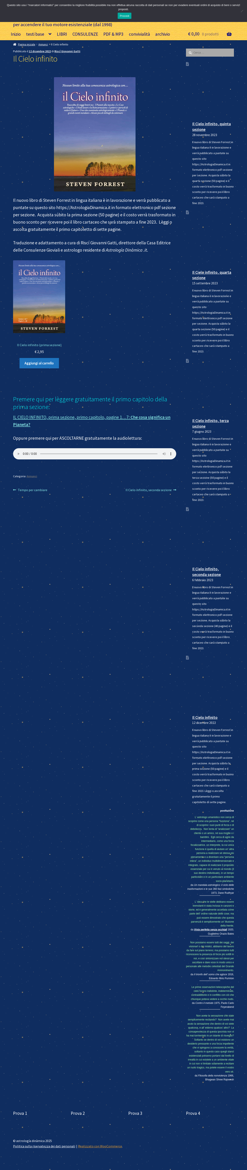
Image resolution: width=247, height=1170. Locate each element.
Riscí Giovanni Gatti (67, 51)
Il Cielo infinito (205, 717)
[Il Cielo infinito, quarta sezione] (213, 239)
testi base (35, 34)
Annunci (43, 44)
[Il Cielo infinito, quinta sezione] (213, 90)
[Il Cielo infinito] (213, 684)
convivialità (139, 34)
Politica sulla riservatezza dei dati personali (44, 1146)
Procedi (124, 15)
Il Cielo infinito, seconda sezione (149, 490)
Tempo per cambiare (32, 490)
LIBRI (62, 34)
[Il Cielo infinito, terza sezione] (213, 387)
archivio (162, 34)
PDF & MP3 (113, 34)
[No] (242, 11)
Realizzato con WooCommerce (100, 1146)
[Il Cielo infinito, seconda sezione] (213, 535)
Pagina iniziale (26, 44)
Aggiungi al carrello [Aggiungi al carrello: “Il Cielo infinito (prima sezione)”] (39, 363)
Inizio (16, 34)
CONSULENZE (85, 34)
